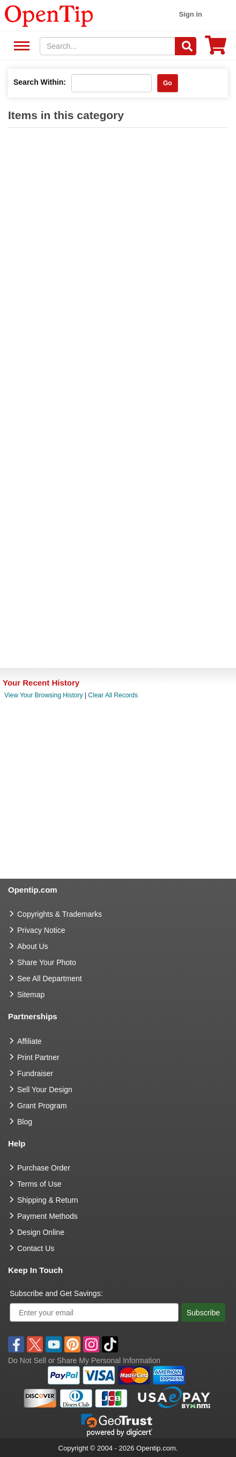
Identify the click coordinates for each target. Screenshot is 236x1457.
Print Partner (38, 1057)
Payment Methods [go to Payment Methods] (47, 1216)
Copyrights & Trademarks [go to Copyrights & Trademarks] (59, 914)
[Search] (185, 46)
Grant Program (42, 1105)
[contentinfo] (49, 15)
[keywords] (107, 46)
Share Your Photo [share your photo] (46, 962)
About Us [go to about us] (32, 946)
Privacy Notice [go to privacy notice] (41, 930)
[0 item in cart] (215, 48)
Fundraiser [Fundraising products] (35, 1073)
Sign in (190, 14)
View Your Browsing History (43, 695)
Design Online (40, 1232)
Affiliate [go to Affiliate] (29, 1041)
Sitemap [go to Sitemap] (31, 994)
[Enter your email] (94, 1312)
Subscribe (203, 1312)
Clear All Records (113, 695)
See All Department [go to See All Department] (49, 978)
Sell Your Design (44, 1089)
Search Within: (39, 82)
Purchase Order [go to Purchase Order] (43, 1168)
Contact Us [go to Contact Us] (35, 1248)
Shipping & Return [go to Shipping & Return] (47, 1200)
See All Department (20, 46)
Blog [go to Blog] (24, 1121)
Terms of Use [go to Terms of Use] (39, 1184)
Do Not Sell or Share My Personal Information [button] (84, 1360)
